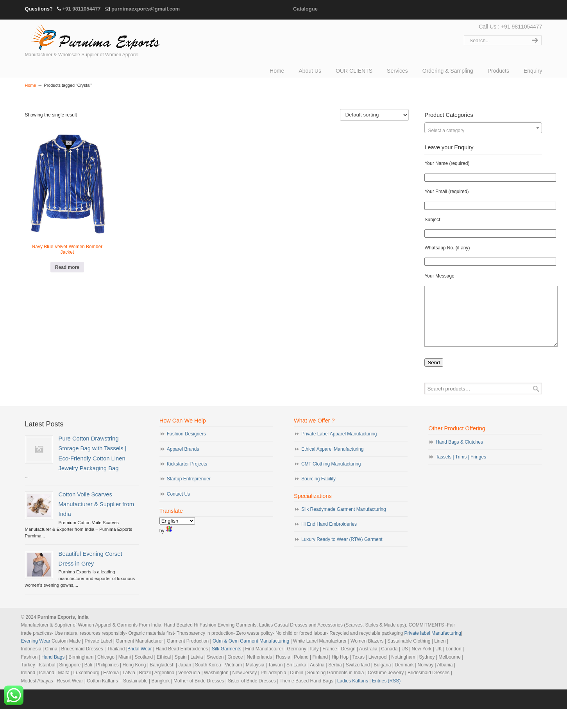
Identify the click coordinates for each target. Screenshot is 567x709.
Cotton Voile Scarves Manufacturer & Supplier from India (96, 516)
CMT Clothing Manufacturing (331, 475)
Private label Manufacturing (432, 645)
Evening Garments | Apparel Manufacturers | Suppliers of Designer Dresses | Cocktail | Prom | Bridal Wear (93, 36)
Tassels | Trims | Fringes (461, 468)
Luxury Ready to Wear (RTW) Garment (342, 551)
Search (536, 400)
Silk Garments (226, 660)
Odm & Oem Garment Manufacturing (251, 652)
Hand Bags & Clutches (459, 454)
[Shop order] (374, 115)
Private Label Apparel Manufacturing (339, 445)
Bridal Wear (139, 660)
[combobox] (483, 127)
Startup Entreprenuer (189, 490)
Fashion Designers (186, 445)
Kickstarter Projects (187, 475)
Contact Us (178, 505)
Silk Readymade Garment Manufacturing (343, 521)
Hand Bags (52, 668)
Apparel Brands (183, 461)
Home (30, 85)
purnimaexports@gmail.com (145, 9)
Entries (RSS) (386, 692)
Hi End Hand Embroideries (329, 536)
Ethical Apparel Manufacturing (332, 461)
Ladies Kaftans (352, 692)
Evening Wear (35, 652)
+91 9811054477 (81, 9)
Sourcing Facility (318, 490)
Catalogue (305, 9)
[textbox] (483, 130)
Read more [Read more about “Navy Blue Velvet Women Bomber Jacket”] (67, 267)
